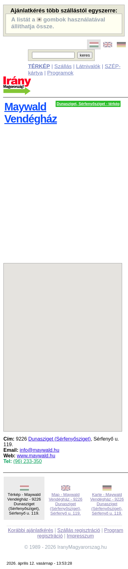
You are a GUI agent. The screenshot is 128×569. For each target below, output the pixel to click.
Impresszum (80, 536)
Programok (60, 73)
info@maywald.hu (39, 450)
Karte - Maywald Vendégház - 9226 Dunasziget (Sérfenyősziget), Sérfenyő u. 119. (107, 504)
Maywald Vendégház (30, 113)
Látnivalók (88, 66)
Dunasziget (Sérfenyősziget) (59, 439)
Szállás (63, 66)
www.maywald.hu (36, 455)
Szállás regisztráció (78, 530)
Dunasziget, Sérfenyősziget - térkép (88, 104)
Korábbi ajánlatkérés (30, 530)
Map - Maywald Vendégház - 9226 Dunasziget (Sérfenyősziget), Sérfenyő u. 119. (65, 504)
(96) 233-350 (27, 461)
